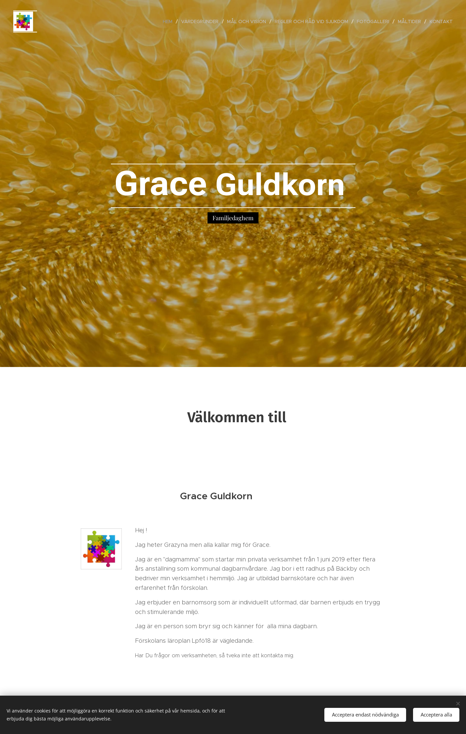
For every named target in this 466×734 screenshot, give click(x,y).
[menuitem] (169, 21)
